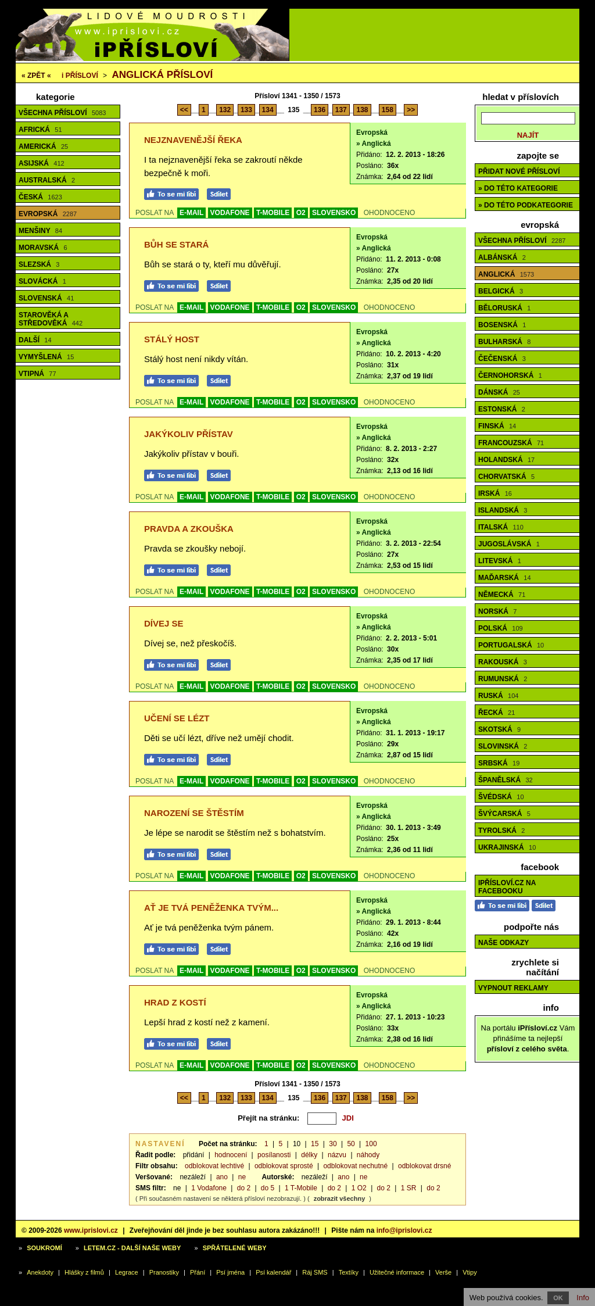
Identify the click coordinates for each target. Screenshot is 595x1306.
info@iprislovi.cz (404, 1230)
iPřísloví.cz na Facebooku (507, 887)
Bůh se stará (176, 244)
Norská (497, 611)
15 (314, 1144)
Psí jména (230, 1272)
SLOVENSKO (334, 213)
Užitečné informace (397, 1272)
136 (319, 110)
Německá (501, 595)
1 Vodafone (209, 1188)
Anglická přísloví (162, 74)
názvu (337, 1155)
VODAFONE (230, 213)
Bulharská (504, 342)
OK (558, 1297)
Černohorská (510, 375)
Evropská (48, 214)
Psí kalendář (273, 1272)
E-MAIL (191, 213)
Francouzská (511, 443)
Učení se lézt (177, 718)
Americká (43, 146)
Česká (40, 197)
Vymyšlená (46, 357)
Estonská (501, 409)
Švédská (501, 797)
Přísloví (80, 75)
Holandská (506, 460)
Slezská (39, 264)
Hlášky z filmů (84, 1272)
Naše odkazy (503, 943)
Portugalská (511, 645)
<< (184, 110)
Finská (497, 426)
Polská (500, 628)
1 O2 (359, 1188)
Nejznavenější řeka (193, 140)
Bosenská (502, 325)
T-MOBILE (272, 213)
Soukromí (44, 1247)
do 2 (243, 1188)
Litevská (499, 561)
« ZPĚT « (36, 75)
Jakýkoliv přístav (188, 434)
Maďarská (504, 578)
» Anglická (373, 143)
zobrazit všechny (339, 1198)
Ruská (498, 696)
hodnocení (230, 1155)
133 (246, 110)
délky (309, 1155)
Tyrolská (501, 830)
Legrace (126, 1272)
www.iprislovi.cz (91, 1230)
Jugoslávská (509, 544)
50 (350, 1144)
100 (371, 1144)
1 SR (409, 1188)
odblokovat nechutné (355, 1166)
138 (362, 110)
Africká (40, 130)
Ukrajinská (507, 847)
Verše (443, 1272)
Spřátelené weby (235, 1247)
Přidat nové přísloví (519, 171)
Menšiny (40, 231)
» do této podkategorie (525, 205)
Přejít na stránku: (268, 1118)
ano (222, 1177)
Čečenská (502, 359)
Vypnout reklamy (513, 988)
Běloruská (504, 308)
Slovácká (42, 281)
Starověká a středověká (51, 319)
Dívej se (164, 623)
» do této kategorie (518, 188)
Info (582, 1297)
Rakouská (502, 662)
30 (332, 1144)
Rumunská (502, 679)
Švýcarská (504, 814)
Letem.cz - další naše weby (132, 1247)
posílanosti (274, 1155)
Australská (47, 180)
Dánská (499, 392)
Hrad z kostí (175, 1002)
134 (268, 110)
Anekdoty (40, 1272)
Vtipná (37, 374)
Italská (501, 527)
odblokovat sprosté (284, 1166)
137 (341, 110)
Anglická (506, 274)
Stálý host (171, 339)
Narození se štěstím (194, 813)
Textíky (349, 1272)
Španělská (505, 780)
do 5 (267, 1188)
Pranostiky (164, 1272)
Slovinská (502, 746)
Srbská (498, 763)
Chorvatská (506, 477)
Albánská (502, 257)
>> (411, 110)
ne (242, 1177)
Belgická (500, 291)
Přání (197, 1272)
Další (35, 340)
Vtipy (469, 1272)
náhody (368, 1155)
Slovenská (46, 298)
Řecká (496, 713)
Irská (495, 493)
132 (225, 110)
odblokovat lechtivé (214, 1166)
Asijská (41, 163)
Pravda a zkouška (189, 529)
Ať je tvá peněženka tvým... (211, 908)
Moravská (43, 248)
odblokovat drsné (424, 1166)
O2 (301, 213)
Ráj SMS (314, 1272)
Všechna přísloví (62, 113)
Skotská (499, 729)
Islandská (502, 510)
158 (387, 110)
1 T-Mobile (301, 1188)
